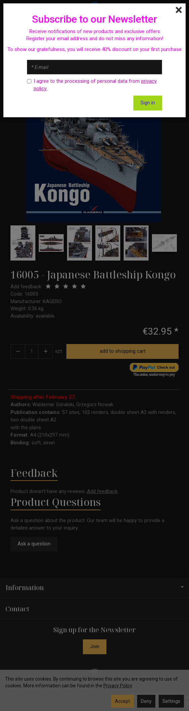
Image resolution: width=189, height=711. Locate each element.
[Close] (178, 10)
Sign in (147, 103)
